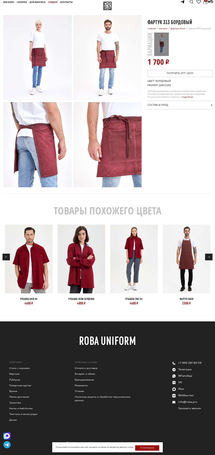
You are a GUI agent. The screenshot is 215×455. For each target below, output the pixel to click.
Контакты (69, 6)
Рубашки (14, 380)
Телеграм (184, 369)
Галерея (24, 6)
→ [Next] (209, 257)
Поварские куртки (20, 385)
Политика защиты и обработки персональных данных (103, 399)
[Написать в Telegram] (7, 444)
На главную (107, 6)
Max (181, 389)
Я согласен (147, 448)
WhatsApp (185, 376)
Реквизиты (81, 385)
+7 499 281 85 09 (190, 363)
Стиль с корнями (19, 368)
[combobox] (164, 85)
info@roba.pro (187, 402)
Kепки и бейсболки (21, 408)
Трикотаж (15, 403)
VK (180, 382)
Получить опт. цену (180, 73)
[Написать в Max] (7, 434)
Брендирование (84, 380)
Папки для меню (19, 397)
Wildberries (186, 395)
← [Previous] (6, 257)
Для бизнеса (40, 6)
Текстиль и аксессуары (23, 414)
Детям (13, 420)
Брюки (13, 391)
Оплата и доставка (86, 368)
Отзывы (79, 391)
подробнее (187, 97)
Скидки (55, 6)
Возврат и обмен (85, 374)
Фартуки (14, 374)
